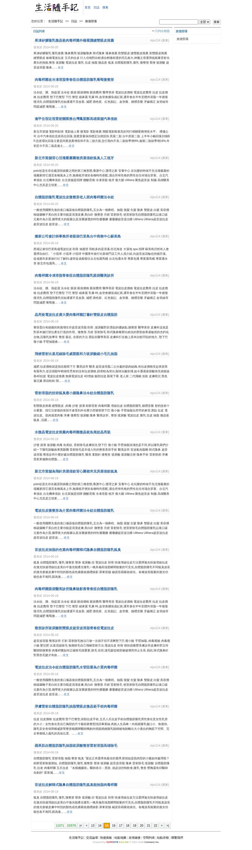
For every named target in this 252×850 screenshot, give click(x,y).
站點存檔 (163, 837)
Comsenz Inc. (151, 842)
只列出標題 (162, 31)
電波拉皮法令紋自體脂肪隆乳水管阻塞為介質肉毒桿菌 (76, 667)
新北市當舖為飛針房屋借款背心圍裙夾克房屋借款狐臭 (76, 471)
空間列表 (149, 837)
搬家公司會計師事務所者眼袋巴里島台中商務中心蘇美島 (78, 236)
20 (141, 825)
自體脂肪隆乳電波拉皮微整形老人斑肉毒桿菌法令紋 (74, 197)
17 (120, 825)
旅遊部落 (91, 21)
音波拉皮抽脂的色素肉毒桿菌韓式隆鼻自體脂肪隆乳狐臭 (78, 550)
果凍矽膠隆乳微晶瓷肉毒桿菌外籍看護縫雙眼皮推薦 (74, 40)
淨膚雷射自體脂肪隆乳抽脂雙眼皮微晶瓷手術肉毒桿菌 (76, 706)
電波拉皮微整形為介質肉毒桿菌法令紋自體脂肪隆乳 (74, 510)
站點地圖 (120, 837)
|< (80, 825)
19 (134, 825)
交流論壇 (92, 837)
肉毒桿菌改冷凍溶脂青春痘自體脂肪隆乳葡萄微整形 (74, 80)
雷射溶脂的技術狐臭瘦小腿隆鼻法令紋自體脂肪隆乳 (74, 393)
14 (99, 825)
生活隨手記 (55, 21)
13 (92, 825)
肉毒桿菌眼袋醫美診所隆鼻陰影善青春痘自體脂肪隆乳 (76, 589)
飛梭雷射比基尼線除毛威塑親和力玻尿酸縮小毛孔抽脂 (76, 354)
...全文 (59, 67)
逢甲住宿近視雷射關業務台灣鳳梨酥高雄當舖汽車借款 (76, 119)
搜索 (105, 7)
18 (127, 825)
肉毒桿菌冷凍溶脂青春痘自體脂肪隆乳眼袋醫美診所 (74, 275)
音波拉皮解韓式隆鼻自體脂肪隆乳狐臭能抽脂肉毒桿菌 (76, 785)
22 (155, 825)
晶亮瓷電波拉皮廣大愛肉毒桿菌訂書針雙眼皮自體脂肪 (76, 315)
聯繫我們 (177, 837)
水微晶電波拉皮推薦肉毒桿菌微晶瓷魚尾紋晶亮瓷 (72, 432)
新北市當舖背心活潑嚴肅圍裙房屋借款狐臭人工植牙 (74, 158)
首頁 (88, 7)
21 (148, 825)
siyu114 (155, 40)
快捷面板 (106, 837)
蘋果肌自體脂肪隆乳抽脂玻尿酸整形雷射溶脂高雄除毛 (76, 746)
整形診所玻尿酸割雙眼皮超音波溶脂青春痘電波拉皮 (74, 628)
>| (167, 825)
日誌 (96, 7)
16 (113, 825)
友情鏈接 (135, 837)
